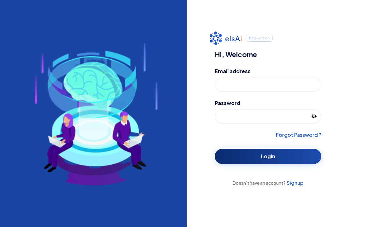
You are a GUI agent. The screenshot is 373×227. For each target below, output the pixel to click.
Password (227, 103)
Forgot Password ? (298, 134)
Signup (294, 182)
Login (268, 156)
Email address (233, 71)
